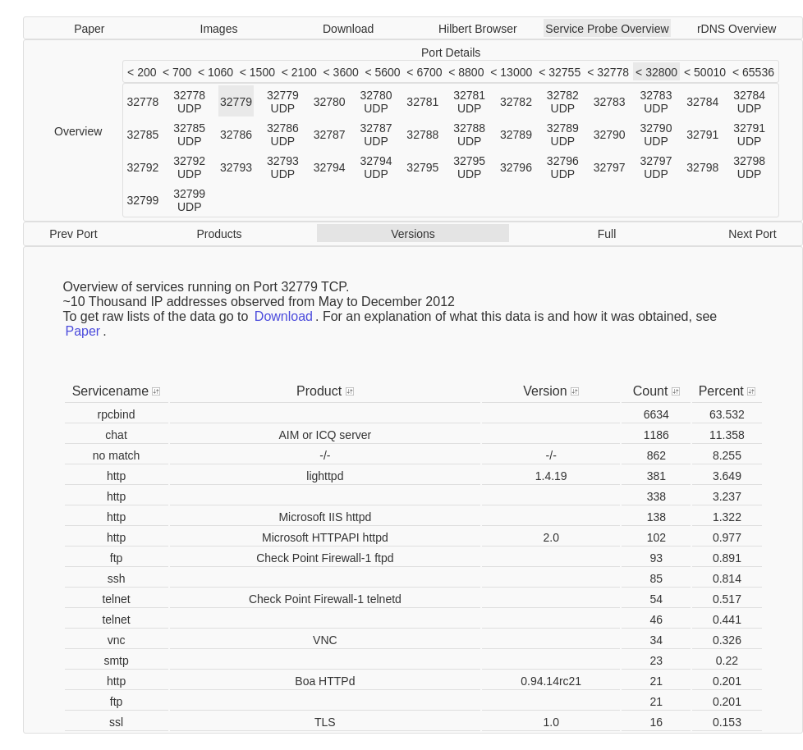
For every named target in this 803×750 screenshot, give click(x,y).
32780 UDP (376, 102)
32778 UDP (189, 102)
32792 (142, 167)
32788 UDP (469, 134)
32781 (422, 101)
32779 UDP (283, 102)
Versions (413, 233)
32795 (422, 167)
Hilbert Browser (477, 28)
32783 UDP (656, 102)
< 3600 (341, 72)
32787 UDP (376, 134)
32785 (142, 134)
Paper (89, 28)
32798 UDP (749, 167)
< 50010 (705, 72)
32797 (610, 167)
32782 (516, 101)
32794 (330, 167)
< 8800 (466, 72)
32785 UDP (189, 134)
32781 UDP (469, 102)
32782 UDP (563, 102)
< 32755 (559, 72)
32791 (702, 134)
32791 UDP (749, 134)
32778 (142, 101)
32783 (610, 101)
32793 (236, 167)
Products (218, 233)
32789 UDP (563, 134)
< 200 (141, 72)
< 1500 (257, 72)
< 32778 (608, 72)
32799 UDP (189, 200)
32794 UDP (376, 167)
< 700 (177, 72)
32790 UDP (656, 134)
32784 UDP (749, 102)
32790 (610, 134)
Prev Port (73, 233)
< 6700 (424, 72)
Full (607, 233)
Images (219, 28)
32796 (516, 167)
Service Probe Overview (606, 28)
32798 (702, 167)
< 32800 (656, 72)
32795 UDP (469, 167)
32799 (142, 200)
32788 (422, 134)
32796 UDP (563, 167)
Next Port (752, 233)
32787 (330, 134)
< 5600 (382, 72)
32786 (236, 134)
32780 (330, 101)
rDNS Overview (736, 28)
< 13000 (511, 72)
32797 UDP (656, 167)
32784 (702, 101)
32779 (236, 101)
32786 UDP (283, 134)
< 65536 (753, 72)
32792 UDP (189, 167)
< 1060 (215, 72)
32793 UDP (283, 167)
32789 (516, 134)
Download (348, 28)
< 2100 (299, 72)
